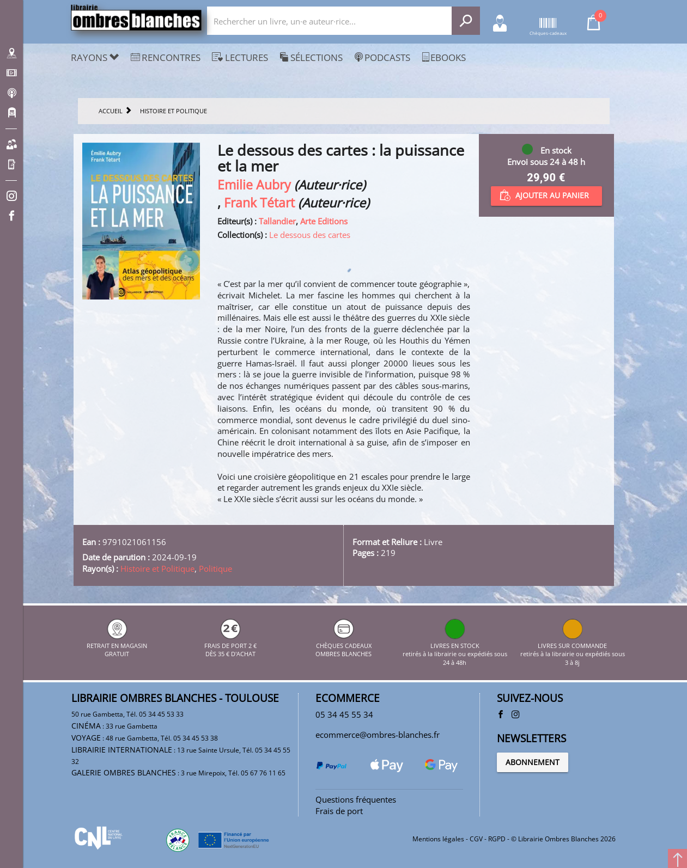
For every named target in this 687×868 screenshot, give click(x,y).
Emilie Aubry (254, 184)
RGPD (497, 838)
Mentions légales (438, 838)
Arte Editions (324, 221)
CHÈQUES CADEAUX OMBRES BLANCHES (343, 645)
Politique (215, 568)
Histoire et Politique (157, 568)
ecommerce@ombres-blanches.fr (377, 734)
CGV (476, 838)
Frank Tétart (259, 202)
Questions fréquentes (355, 799)
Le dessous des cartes (309, 234)
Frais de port (339, 810)
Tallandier (277, 221)
